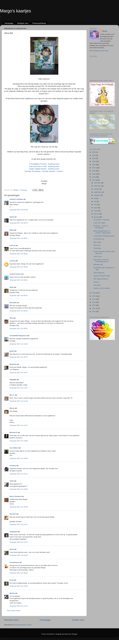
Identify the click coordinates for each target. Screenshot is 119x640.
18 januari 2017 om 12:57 (19, 425)
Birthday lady (98, 264)
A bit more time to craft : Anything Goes (44, 166)
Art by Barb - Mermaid (101, 220)
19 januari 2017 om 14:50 (19, 586)
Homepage (9, 23)
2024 (94, 158)
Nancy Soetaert (15, 496)
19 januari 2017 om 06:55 (19, 573)
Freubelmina (14, 562)
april (95, 208)
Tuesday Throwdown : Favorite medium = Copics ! (44, 171)
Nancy (12, 408)
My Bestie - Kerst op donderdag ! (101, 227)
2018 (94, 177)
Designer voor (22, 23)
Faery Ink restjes (99, 223)
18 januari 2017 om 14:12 (19, 474)
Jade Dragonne (99, 273)
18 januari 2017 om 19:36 (19, 507)
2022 (94, 165)
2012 (94, 305)
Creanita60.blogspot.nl (18, 335)
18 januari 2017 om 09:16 (19, 295)
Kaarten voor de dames (102, 288)
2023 (94, 161)
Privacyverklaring (39, 23)
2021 (94, 168)
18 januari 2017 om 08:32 (19, 254)
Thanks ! (97, 282)
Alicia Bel (97, 245)
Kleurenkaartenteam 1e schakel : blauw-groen (102, 232)
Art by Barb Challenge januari (104, 236)
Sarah (12, 217)
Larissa (12, 245)
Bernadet (13, 302)
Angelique (13, 532)
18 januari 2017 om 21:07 (19, 524)
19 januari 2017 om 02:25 (19, 555)
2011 (94, 308)
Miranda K (13, 432)
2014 (94, 299)
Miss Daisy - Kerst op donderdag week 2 (101, 260)
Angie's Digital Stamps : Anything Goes (44, 169)
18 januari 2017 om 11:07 (19, 388)
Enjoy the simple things (102, 276)
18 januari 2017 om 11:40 (19, 401)
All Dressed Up (99, 239)
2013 (94, 302)
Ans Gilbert (14, 448)
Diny (11, 318)
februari (97, 214)
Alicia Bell (97, 285)
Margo (105, 31)
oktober (97, 189)
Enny (11, 580)
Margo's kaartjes (15, 10)
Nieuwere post (11, 620)
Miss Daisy (97, 242)
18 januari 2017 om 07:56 (19, 210)
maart (96, 211)
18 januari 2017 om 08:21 (19, 238)
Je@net (12, 261)
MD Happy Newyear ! (101, 279)
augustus (97, 195)
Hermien (13, 514)
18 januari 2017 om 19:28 (19, 489)
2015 (94, 296)
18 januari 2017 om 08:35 (19, 267)
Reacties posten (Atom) (23, 625)
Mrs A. (12, 395)
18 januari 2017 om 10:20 (19, 344)
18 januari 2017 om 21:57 (19, 542)
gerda (12, 351)
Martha (12, 593)
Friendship (97, 248)
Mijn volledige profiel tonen (99, 51)
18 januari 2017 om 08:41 (19, 280)
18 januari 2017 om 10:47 (19, 372)
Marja (12, 230)
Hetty (12, 287)
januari (96, 217)
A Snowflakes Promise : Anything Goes (44, 164)
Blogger (74, 634)
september (98, 192)
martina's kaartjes (16, 199)
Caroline (13, 465)
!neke (12, 481)
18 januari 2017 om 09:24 (19, 311)
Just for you (98, 256)
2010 (94, 311)
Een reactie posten (14, 610)
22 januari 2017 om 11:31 (19, 606)
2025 (94, 155)
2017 (94, 180)
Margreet (13, 364)
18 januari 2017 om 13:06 (19, 441)
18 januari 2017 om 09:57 (19, 328)
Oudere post (78, 620)
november (97, 186)
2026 (94, 152)
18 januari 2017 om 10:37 (19, 357)
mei (95, 204)
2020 (94, 171)
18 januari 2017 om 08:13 (19, 223)
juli (95, 198)
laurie (12, 549)
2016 (94, 293)
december (97, 183)
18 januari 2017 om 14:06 (19, 458)
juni (95, 201)
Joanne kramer (15, 274)
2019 (94, 174)
